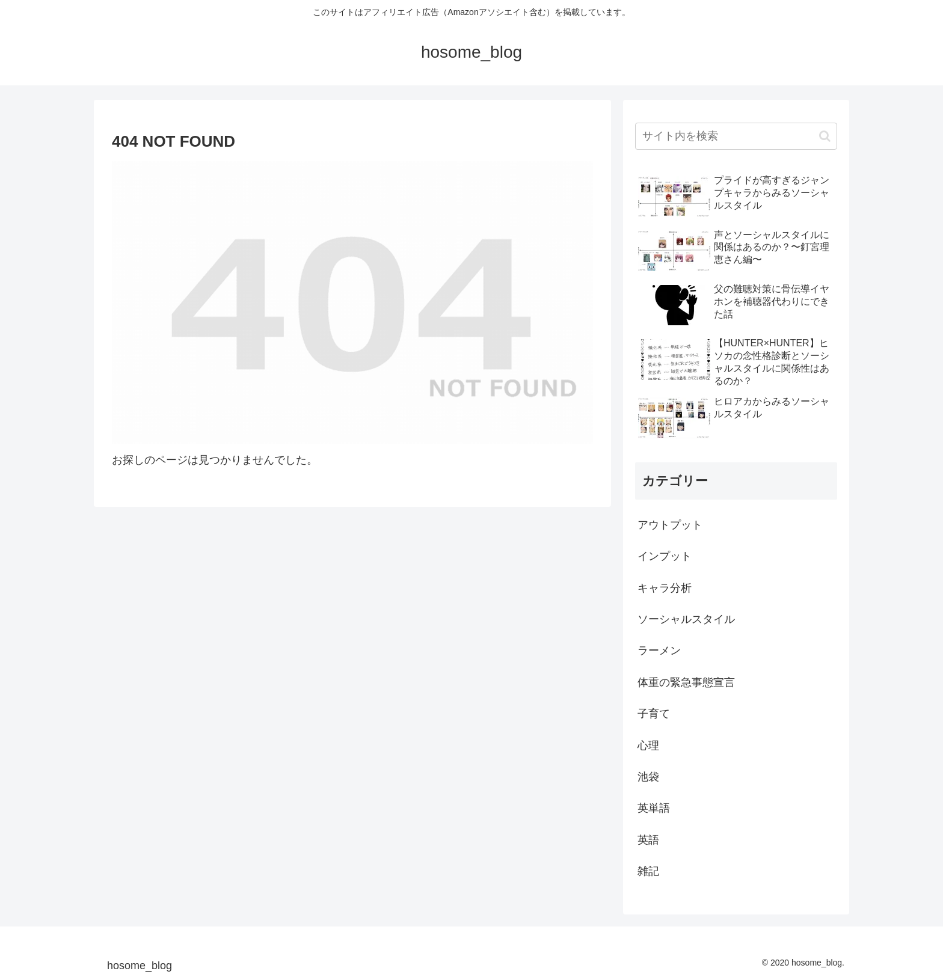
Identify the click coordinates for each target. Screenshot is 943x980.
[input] (736, 136)
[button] (824, 136)
